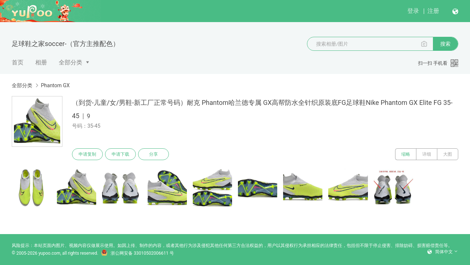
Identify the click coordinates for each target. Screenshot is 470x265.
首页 (18, 62)
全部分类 (70, 62)
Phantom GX (55, 85)
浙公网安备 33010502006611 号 (137, 253)
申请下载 (120, 154)
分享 (153, 154)
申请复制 (87, 154)
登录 (413, 10)
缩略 (405, 154)
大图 (447, 154)
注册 (433, 10)
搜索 (445, 44)
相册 (41, 62)
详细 (426, 154)
